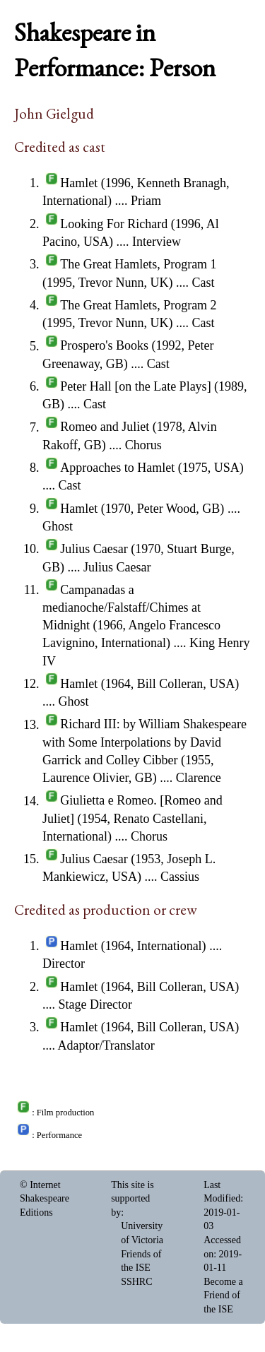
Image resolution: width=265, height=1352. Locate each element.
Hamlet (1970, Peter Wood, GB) (142, 509)
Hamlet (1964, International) (133, 946)
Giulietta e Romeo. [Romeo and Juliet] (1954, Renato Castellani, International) (132, 818)
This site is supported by (132, 1199)
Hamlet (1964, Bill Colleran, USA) (149, 684)
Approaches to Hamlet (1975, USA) (151, 468)
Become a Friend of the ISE (223, 1295)
